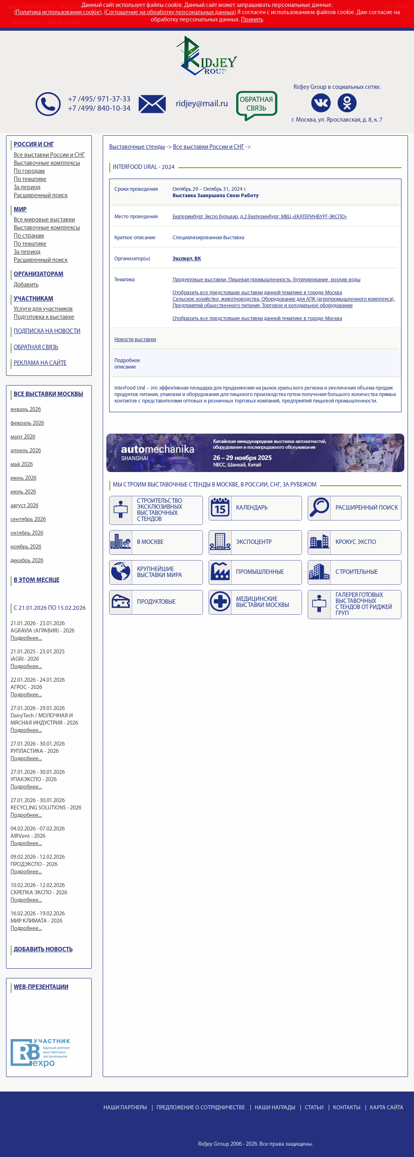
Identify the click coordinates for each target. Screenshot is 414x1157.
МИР (20, 210)
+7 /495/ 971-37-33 (99, 99)
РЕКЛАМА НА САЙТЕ (40, 363)
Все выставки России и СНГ (49, 155)
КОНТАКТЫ (346, 1108)
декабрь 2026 (27, 561)
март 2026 (23, 437)
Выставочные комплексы (47, 163)
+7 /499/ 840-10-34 (99, 109)
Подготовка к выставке (44, 317)
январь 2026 (26, 410)
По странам (29, 236)
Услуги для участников (43, 309)
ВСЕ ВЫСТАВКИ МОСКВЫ (48, 395)
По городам (29, 172)
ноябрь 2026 (26, 547)
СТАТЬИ (314, 1108)
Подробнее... (26, 638)
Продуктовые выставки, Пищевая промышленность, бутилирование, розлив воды (267, 279)
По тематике (30, 180)
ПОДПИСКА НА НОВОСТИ (47, 332)
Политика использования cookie (58, 13)
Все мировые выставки (44, 220)
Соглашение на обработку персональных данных (170, 13)
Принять (252, 20)
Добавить (26, 285)
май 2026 (22, 465)
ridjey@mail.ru (202, 104)
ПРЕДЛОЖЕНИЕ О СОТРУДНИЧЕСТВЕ (200, 1108)
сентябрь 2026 (28, 519)
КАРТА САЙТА (386, 1108)
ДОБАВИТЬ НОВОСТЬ (43, 950)
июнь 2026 (23, 478)
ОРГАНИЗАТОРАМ (38, 275)
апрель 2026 (26, 451)
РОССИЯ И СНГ (34, 145)
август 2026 (24, 506)
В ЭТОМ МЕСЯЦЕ (36, 580)
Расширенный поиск (41, 196)
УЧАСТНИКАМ (33, 299)
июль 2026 (23, 492)
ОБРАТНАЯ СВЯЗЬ (36, 348)
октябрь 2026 (27, 533)
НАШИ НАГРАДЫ (275, 1108)
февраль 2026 (27, 423)
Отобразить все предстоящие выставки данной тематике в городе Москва (257, 292)
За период (27, 188)
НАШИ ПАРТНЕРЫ (125, 1108)
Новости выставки (135, 339)
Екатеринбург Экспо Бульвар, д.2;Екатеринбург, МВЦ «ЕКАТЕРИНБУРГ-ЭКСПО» (260, 216)
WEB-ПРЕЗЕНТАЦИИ (41, 987)
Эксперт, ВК (187, 258)
